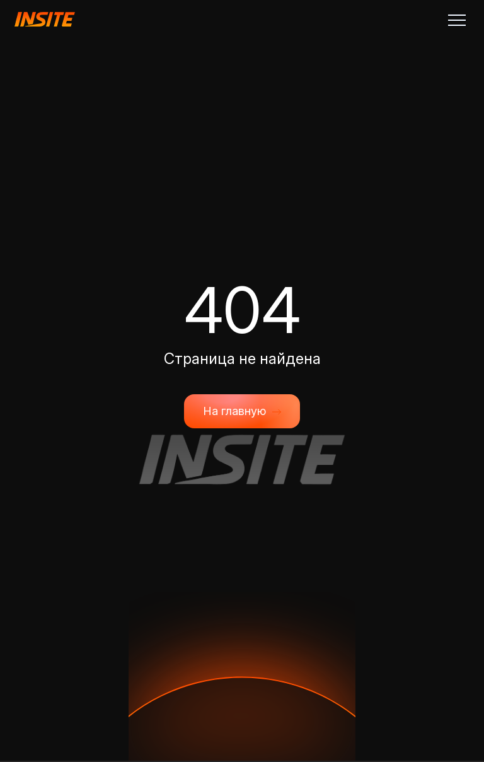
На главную (242, 411)
